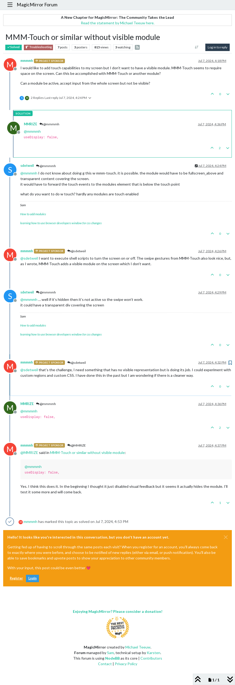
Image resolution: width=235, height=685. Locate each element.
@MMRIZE (76, 445)
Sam (110, 652)
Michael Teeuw (137, 647)
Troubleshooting (38, 47)
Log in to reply (217, 47)
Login (32, 578)
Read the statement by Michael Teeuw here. (117, 23)
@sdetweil (76, 251)
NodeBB (112, 658)
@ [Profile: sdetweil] (29, 258)
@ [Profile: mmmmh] (32, 131)
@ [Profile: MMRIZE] (29, 452)
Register (16, 578)
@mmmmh (49, 124)
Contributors (151, 658)
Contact (105, 663)
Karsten (153, 652)
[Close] (226, 537)
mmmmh (26, 61)
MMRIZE (30, 124)
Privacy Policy (126, 663)
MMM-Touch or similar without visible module (87, 452)
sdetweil (27, 166)
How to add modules (33, 214)
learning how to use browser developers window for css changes (61, 223)
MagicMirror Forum (37, 4)
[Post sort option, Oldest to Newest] (196, 47)
